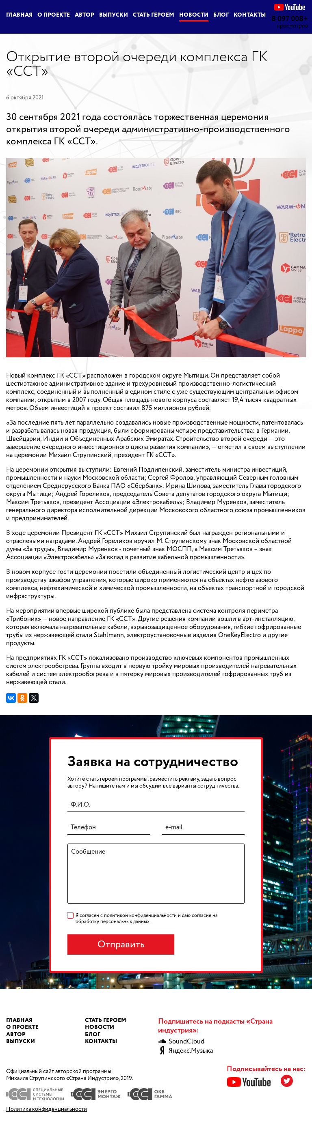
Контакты (250, 15)
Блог (221, 15)
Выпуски (113, 15)
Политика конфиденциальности (46, 1109)
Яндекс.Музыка (185, 1051)
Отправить (121, 945)
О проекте (53, 15)
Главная (19, 15)
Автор (84, 15)
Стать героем (153, 15)
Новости (193, 15)
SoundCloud (181, 1042)
